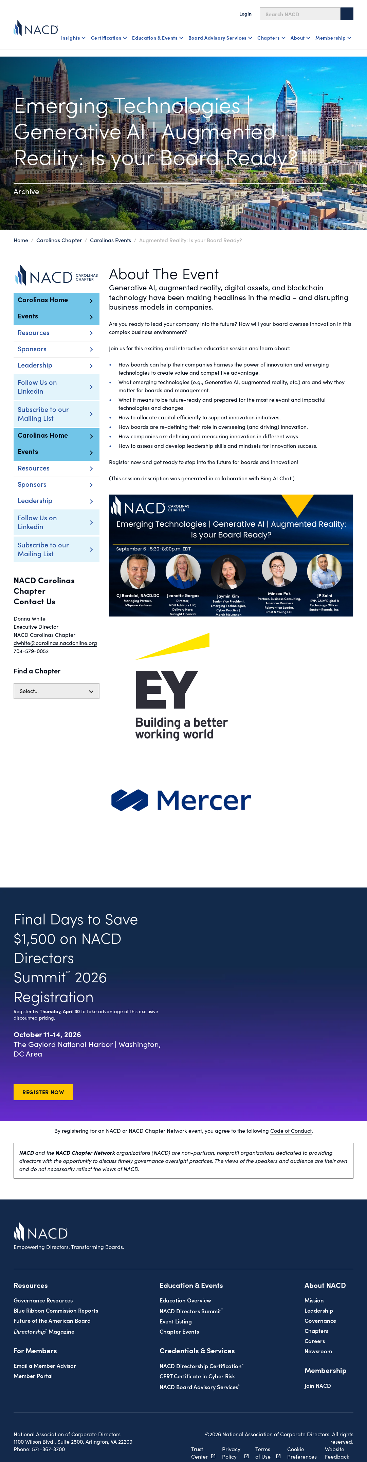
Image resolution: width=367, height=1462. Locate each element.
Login (245, 13)
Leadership (319, 1291)
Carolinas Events (110, 240)
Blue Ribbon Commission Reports (56, 1291)
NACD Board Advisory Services (200, 1367)
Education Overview (185, 1281)
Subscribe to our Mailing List (43, 413)
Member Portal (33, 1356)
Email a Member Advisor (45, 1346)
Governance (320, 1301)
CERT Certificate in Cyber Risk (197, 1356)
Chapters (316, 1311)
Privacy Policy (228, 1433)
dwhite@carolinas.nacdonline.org (55, 642)
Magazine (44, 1312)
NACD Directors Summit (191, 1291)
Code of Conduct (291, 1111)
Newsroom (318, 1331)
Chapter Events (179, 1312)
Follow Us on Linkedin (37, 386)
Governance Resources (43, 1281)
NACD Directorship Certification (201, 1346)
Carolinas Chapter (59, 240)
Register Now (43, 1072)
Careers (315, 1321)
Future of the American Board (52, 1301)
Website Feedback (334, 1433)
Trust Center (199, 1433)
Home (21, 240)
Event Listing (176, 1302)
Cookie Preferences (295, 1433)
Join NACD (318, 1366)
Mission (314, 1281)
